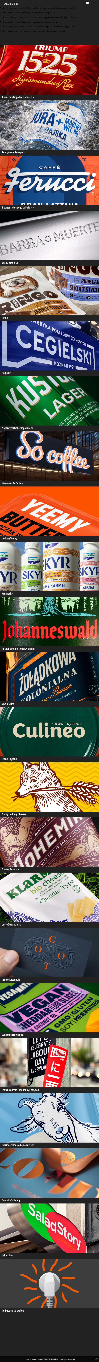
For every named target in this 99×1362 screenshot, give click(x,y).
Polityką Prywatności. (67, 1359)
